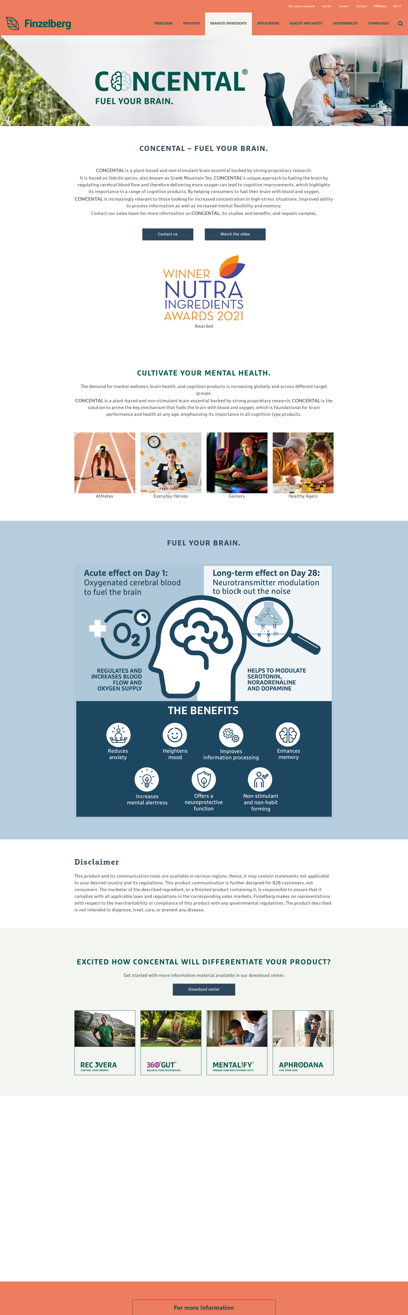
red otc (327, 6)
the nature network (302, 6)
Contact (361, 6)
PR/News (380, 6)
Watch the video (235, 234)
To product (104, 1042)
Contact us (168, 234)
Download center (204, 990)
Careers (344, 6)
